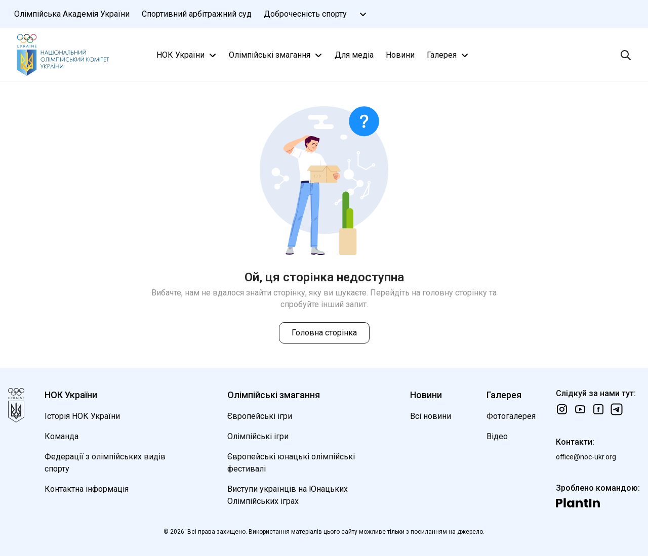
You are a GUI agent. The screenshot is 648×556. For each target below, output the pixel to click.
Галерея (449, 55)
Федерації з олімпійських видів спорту (105, 463)
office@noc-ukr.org (586, 457)
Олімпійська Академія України (72, 14)
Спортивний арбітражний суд (197, 14)
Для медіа (354, 55)
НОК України (187, 55)
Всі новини (430, 416)
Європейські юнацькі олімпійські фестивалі (291, 463)
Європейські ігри (259, 416)
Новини (400, 55)
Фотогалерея (511, 416)
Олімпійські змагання (277, 55)
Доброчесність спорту (305, 14)
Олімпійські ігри (258, 436)
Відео (497, 436)
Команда (61, 436)
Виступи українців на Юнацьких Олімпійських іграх (287, 495)
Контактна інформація (87, 489)
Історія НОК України (82, 416)
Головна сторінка (324, 332)
